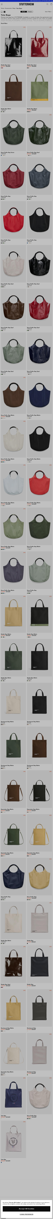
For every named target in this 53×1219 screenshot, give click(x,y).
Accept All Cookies (26, 1209)
